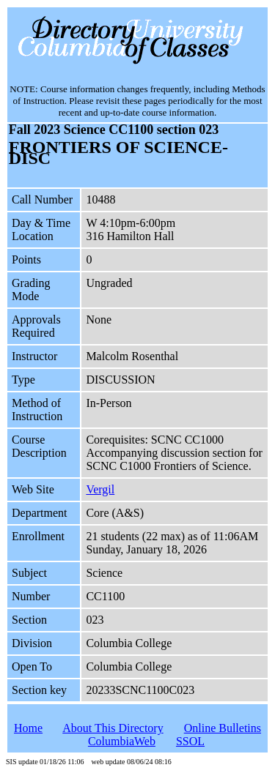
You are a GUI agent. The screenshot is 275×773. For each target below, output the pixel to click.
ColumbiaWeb (121, 741)
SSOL (190, 741)
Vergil (100, 489)
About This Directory (112, 728)
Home (28, 728)
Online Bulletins (222, 728)
